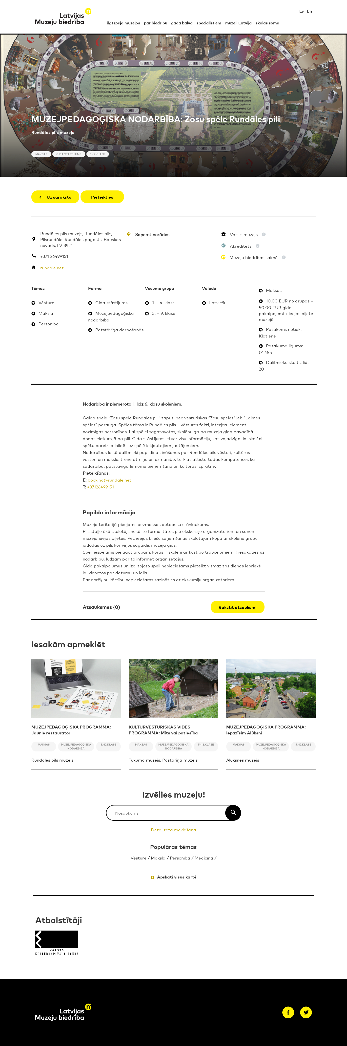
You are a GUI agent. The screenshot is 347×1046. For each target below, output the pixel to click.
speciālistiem (209, 22)
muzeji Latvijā (238, 22)
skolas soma (267, 22)
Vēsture (138, 857)
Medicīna (204, 857)
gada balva (182, 22)
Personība (180, 857)
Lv (301, 11)
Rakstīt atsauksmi (238, 607)
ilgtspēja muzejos (123, 22)
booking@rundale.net (109, 480)
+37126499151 (100, 486)
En (309, 11)
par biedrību (155, 22)
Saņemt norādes (152, 234)
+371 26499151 (54, 256)
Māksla (158, 857)
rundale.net (52, 267)
